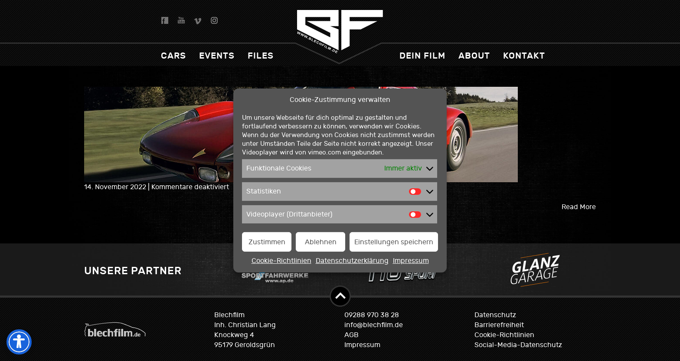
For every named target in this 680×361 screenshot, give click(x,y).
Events (217, 56)
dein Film (422, 56)
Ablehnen (321, 242)
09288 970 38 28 (371, 315)
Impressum (411, 261)
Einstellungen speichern (393, 242)
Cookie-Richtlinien (281, 261)
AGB (351, 335)
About (474, 56)
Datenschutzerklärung (352, 261)
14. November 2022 (116, 187)
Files (261, 56)
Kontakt (524, 56)
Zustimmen (266, 242)
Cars (173, 56)
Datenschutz (495, 315)
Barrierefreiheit (499, 325)
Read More (579, 207)
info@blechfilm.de (373, 325)
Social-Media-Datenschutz (518, 345)
